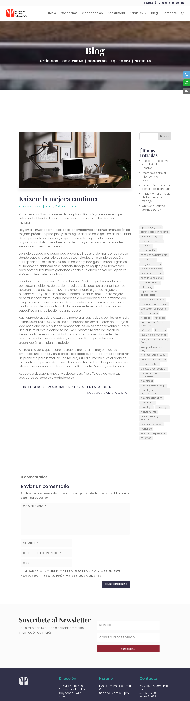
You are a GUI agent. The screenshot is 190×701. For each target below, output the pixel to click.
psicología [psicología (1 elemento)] (147, 362)
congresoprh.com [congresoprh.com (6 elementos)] (151, 245)
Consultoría (116, 13)
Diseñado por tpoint (34, 697)
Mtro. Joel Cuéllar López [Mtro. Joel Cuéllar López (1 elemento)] (153, 335)
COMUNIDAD (72, 66)
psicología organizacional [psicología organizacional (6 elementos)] (149, 373)
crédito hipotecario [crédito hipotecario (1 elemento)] (151, 249)
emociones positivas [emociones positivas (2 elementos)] (152, 280)
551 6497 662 (147, 677)
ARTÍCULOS (48, 66)
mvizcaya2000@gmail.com (154, 668)
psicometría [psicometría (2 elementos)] (147, 383)
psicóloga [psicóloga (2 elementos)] (146, 388)
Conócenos (69, 13)
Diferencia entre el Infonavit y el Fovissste (154, 157)
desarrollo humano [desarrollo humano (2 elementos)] (151, 254)
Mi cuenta (164, 3)
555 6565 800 (148, 674)
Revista (148, 3)
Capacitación (92, 13)
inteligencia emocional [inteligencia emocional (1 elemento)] (153, 315)
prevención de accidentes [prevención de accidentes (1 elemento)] (149, 356)
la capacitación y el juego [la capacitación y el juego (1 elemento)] (152, 329)
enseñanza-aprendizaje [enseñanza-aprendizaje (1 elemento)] (154, 285)
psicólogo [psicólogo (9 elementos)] (162, 388)
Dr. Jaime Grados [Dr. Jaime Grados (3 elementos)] (150, 263)
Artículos (69, 187)
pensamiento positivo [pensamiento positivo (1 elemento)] (153, 340)
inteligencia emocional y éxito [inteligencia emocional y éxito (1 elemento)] (154, 322)
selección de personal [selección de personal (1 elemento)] (153, 414)
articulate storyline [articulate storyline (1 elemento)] (151, 217)
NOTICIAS (143, 66)
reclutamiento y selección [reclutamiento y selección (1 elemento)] (149, 399)
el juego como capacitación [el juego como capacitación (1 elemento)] (149, 274)
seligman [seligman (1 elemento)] (146, 418)
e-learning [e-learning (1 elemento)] (146, 268)
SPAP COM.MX (33, 187)
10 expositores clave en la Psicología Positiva (155, 145)
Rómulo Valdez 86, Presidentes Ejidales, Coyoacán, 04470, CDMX (72, 672)
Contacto (169, 13)
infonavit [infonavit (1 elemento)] (146, 311)
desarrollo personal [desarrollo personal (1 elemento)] (152, 259)
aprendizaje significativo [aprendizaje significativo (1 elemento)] (154, 212)
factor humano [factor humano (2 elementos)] (149, 294)
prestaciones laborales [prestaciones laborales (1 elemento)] (154, 349)
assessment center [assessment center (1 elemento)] (151, 222)
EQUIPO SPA (121, 66)
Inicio (52, 13)
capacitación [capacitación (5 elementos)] (148, 231)
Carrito (180, 3)
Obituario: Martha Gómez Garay (153, 189)
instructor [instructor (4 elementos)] (160, 311)
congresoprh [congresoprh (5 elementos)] (148, 240)
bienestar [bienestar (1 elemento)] (146, 226)
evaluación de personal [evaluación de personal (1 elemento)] (154, 289)
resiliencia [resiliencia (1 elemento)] (146, 409)
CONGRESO (97, 66)
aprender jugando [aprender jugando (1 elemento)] (151, 208)
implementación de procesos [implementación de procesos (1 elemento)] (152, 305)
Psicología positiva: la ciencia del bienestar (156, 168)
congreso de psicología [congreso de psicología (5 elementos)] (154, 236)
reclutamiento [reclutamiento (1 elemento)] (148, 392)
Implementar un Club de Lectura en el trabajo (156, 178)
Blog (154, 13)
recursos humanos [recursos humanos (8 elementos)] (151, 405)
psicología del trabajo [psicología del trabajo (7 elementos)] (153, 366)
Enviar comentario (116, 565)
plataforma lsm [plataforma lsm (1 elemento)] (149, 345)
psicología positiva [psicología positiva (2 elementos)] (151, 378)
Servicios (136, 13)
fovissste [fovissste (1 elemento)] (160, 298)
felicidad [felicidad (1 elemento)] (145, 298)
